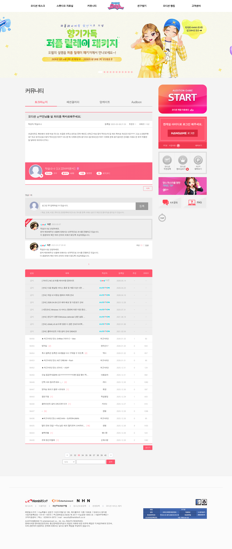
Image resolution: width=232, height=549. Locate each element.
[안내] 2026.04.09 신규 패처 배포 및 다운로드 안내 (62, 302)
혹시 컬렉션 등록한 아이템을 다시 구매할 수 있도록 (64, 353)
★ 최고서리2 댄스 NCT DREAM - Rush (57, 360)
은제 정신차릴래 (50, 440)
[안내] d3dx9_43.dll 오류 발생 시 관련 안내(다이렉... (63, 324)
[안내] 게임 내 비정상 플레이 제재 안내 (58, 295)
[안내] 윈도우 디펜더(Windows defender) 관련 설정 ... (63, 317)
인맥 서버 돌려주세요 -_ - (54, 382)
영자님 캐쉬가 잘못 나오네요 (55, 389)
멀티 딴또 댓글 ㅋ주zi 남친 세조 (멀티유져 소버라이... (66, 425)
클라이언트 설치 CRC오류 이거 (56, 404)
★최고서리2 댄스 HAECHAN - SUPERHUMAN (60, 418)
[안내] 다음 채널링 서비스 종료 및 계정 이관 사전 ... (63, 288)
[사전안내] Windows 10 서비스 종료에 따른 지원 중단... (64, 309)
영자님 (46, 346)
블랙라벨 (47, 433)
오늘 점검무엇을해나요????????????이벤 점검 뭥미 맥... (65, 375)
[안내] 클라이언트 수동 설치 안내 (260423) (59, 331)
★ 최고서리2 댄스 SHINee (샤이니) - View (58, 338)
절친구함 (47, 396)
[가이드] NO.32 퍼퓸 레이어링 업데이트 (58, 280)
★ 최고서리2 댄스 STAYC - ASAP (55, 367)
